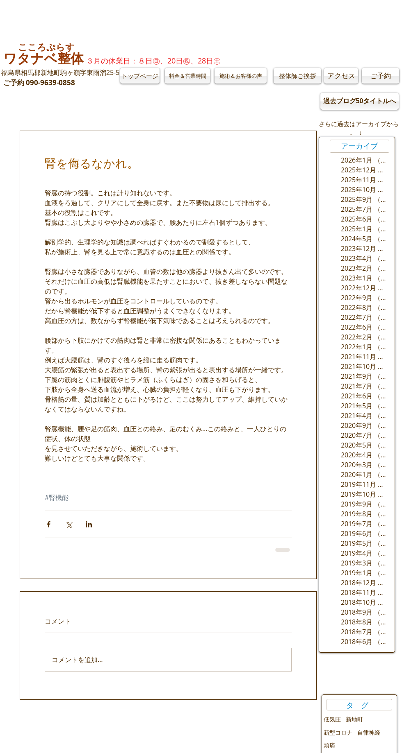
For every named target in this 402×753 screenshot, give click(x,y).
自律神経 (368, 732)
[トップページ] (140, 76)
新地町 (354, 719)
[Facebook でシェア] (49, 524)
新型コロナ (338, 732)
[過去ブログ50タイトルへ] (359, 101)
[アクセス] (341, 76)
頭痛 (329, 745)
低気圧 (332, 719)
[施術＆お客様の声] (241, 76)
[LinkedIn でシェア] (89, 524)
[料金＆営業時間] (187, 76)
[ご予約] (380, 76)
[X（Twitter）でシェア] (69, 524)
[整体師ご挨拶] (297, 76)
